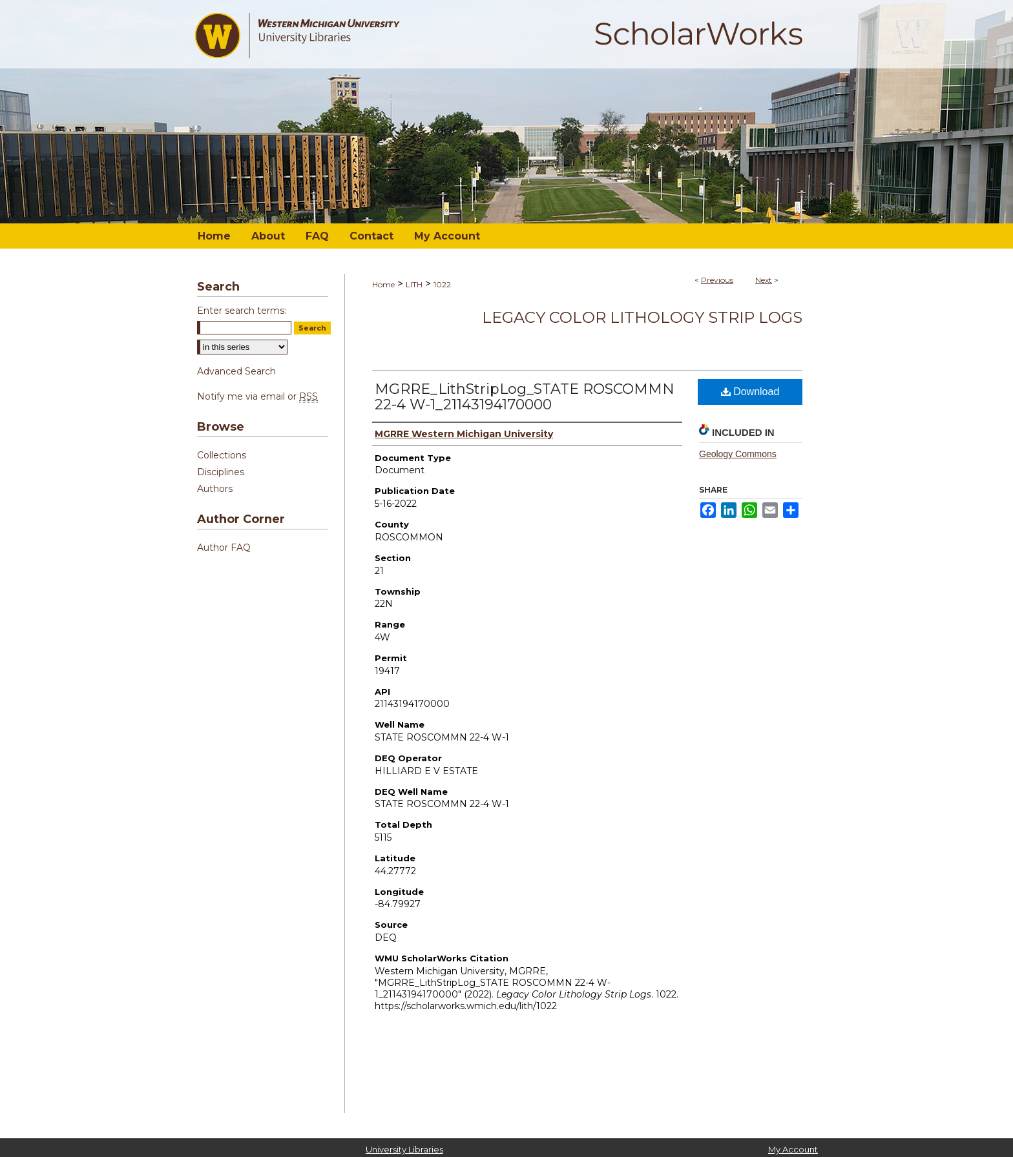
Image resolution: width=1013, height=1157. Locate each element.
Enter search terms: (241, 310)
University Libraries (404, 1149)
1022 (442, 284)
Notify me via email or (257, 396)
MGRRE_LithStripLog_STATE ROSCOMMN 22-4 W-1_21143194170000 (524, 396)
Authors (215, 489)
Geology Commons (738, 454)
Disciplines (220, 472)
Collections (221, 455)
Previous (717, 280)
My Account (793, 1149)
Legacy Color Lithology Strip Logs (642, 317)
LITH (414, 284)
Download (750, 391)
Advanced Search (236, 371)
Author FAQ (224, 547)
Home (383, 284)
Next (763, 280)
